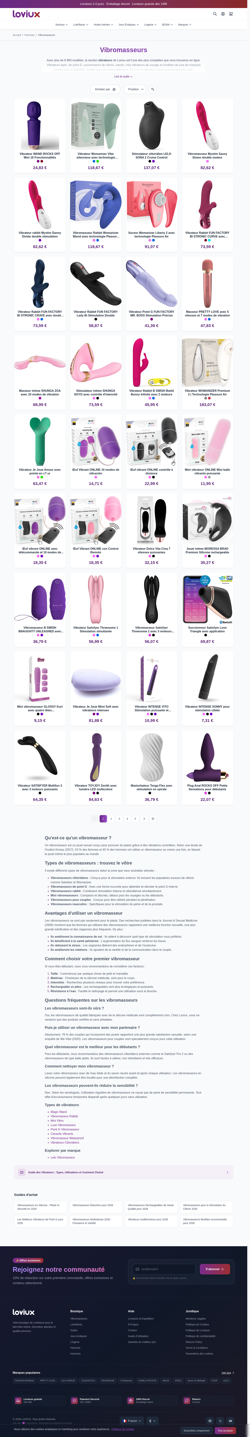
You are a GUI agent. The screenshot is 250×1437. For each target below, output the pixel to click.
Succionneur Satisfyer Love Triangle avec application (207, 629)
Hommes (75, 1353)
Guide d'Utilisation (138, 1336)
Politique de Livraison (198, 1330)
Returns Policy (194, 1342)
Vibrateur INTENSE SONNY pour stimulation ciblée (207, 708)
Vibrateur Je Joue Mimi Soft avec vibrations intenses (95, 708)
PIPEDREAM (107, 1380)
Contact (132, 1330)
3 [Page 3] (119, 818)
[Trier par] (135, 89)
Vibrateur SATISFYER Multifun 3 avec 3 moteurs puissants (40, 787)
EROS (178, 1380)
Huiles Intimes (104, 24)
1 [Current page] (103, 818)
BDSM (167, 24)
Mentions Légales (196, 1318)
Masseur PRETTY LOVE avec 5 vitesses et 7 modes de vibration (207, 313)
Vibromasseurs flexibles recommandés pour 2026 (205, 1221)
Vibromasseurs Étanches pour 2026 (93, 1205)
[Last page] (153, 818)
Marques (185, 24)
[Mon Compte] (223, 14)
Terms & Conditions (197, 1347)
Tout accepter (225, 1430)
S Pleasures (126, 1380)
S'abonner (215, 1269)
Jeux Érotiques (129, 24)
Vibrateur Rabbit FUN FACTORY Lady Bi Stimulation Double (96, 313)
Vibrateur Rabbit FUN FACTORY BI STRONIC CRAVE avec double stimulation (40, 313)
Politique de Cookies (197, 1324)
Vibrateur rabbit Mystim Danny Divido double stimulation (40, 234)
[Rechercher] (215, 14)
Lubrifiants (81, 24)
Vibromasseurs (46, 35)
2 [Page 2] (111, 818)
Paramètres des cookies (199, 1353)
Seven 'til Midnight (196, 1380)
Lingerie (150, 24)
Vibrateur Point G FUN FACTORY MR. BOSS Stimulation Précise (151, 313)
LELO (226, 1380)
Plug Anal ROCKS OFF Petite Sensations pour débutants (207, 787)
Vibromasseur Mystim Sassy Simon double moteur (207, 155)
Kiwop (69, 1423)
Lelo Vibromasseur (63, 1157)
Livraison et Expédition (141, 1318)
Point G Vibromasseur (65, 1129)
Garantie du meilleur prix (142, 1342)
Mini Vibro (57, 1120)
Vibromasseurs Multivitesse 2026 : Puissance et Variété (92, 1221)
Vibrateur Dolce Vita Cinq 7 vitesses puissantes (151, 550)
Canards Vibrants (62, 1133)
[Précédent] (94, 818)
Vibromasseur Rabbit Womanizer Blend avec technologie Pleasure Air (95, 234)
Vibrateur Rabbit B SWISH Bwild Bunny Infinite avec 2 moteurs (151, 392)
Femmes (29, 35)
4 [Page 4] (127, 818)
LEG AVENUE (68, 1380)
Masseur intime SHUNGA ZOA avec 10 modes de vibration (40, 392)
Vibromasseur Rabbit (64, 1116)
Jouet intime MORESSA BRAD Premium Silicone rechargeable (207, 550)
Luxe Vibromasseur (63, 1125)
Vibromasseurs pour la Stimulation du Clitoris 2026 (204, 1207)
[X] (220, 1421)
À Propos (133, 1324)
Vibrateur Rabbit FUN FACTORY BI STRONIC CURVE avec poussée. (207, 234)
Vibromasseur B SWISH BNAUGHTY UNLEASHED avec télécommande (39, 629)
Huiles (74, 1330)
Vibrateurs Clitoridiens (65, 1142)
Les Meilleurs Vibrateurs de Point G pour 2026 (40, 1221)
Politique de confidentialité (201, 1336)
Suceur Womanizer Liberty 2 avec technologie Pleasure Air (151, 234)
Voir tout (228, 1372)
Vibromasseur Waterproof (67, 1138)
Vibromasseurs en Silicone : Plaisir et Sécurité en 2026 (38, 1207)
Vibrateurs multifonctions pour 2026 (148, 1219)
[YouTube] (230, 1421)
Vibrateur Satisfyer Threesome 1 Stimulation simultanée (95, 629)
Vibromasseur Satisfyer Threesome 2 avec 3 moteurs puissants (152, 629)
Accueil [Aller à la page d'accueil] (17, 35)
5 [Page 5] (135, 818)
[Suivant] (144, 818)
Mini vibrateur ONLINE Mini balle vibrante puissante (207, 471)
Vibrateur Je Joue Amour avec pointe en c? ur (40, 471)
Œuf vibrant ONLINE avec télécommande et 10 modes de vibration (40, 550)
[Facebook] (210, 1421)
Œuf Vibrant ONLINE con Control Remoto (95, 550)
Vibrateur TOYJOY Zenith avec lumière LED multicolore (96, 787)
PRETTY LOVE (47, 1380)
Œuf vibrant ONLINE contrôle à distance (151, 471)
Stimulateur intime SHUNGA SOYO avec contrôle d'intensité (96, 392)
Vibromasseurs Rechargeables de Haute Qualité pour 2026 (151, 1207)
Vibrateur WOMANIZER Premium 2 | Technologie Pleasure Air (207, 392)
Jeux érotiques (78, 1336)
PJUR (214, 1380)
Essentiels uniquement (196, 1430)
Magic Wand (59, 1111)
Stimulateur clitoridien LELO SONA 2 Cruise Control (151, 155)
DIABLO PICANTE (148, 1380)
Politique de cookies (122, 1429)
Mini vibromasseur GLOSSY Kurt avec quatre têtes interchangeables (40, 708)
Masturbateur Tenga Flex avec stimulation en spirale (151, 787)
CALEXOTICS (88, 1380)
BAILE (166, 1380)
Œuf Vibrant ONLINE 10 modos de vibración (95, 471)
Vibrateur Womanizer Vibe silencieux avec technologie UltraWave (95, 155)
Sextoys (61, 24)
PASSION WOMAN (24, 1380)
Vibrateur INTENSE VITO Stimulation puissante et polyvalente (151, 708)
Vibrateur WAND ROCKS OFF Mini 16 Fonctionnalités (40, 155)
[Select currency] (152, 1421)
